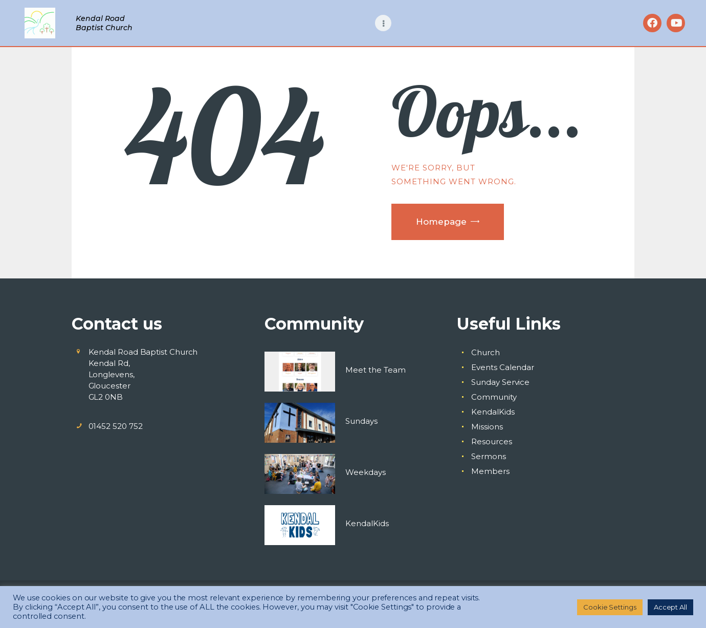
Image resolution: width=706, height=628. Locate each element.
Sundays (361, 421)
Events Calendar (502, 367)
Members (490, 471)
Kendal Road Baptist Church (104, 23)
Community (493, 397)
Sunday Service (500, 382)
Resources (491, 441)
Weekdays (365, 472)
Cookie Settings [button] (609, 607)
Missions (486, 426)
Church (485, 352)
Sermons (488, 456)
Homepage (441, 221)
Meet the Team (375, 370)
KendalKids (367, 523)
